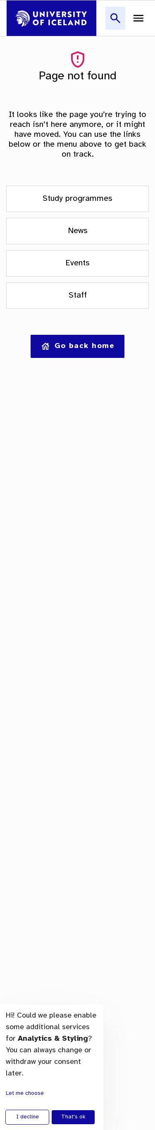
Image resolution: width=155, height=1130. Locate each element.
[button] (115, 22)
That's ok (73, 1117)
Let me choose (25, 1093)
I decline (27, 1117)
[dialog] (51, 1067)
